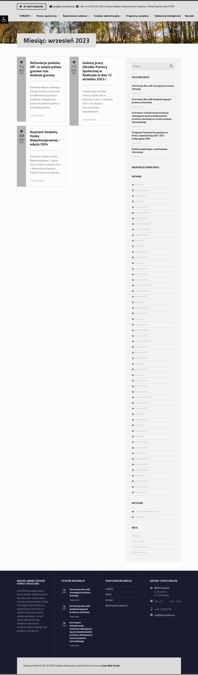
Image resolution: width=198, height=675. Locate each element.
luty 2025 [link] (139, 263)
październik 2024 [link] (143, 285)
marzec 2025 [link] (141, 257)
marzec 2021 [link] (141, 492)
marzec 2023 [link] (141, 369)
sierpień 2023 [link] (141, 352)
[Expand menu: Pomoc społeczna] (58, 16)
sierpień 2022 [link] (141, 408)
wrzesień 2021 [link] (142, 464)
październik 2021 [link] (143, 458)
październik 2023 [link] (143, 341)
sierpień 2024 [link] (141, 296)
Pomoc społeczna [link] (46, 16)
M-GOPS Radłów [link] (33, 6)
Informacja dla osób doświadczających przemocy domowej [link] (151, 101)
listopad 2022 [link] (141, 391)
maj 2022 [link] (139, 425)
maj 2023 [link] (139, 363)
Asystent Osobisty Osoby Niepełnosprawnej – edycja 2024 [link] (45, 138)
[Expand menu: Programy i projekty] (150, 16)
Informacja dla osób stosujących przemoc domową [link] (153, 87)
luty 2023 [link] (139, 375)
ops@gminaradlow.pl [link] (63, 6)
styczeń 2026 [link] (141, 207)
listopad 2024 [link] (141, 279)
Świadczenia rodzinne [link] (75, 16)
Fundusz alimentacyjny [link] (107, 16)
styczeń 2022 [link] (141, 442)
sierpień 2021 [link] (141, 470)
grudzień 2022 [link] (141, 386)
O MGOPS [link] (24, 16)
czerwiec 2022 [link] (141, 419)
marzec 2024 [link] (141, 313)
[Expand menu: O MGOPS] (31, 16)
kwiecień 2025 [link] (141, 252)
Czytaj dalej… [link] (37, 115)
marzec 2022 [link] (141, 431)
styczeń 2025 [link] (141, 268)
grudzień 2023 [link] (141, 330)
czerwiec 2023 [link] (141, 358)
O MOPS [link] (109, 589)
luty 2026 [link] (139, 201)
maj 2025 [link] (139, 246)
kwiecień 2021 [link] (141, 487)
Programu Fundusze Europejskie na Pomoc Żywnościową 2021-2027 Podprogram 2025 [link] (150, 135)
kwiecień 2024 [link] (141, 308)
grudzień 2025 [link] (141, 212)
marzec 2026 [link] (141, 196)
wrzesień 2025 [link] (142, 229)
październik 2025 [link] (143, 224)
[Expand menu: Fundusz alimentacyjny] (121, 16)
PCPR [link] (171, 6)
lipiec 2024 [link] (140, 302)
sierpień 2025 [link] (141, 235)
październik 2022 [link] (143, 397)
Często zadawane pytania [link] (147, 511)
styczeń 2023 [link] (141, 380)
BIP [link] (102, 6)
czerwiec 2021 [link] (141, 481)
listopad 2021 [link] (141, 453)
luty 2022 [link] (139, 436)
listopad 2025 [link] (141, 218)
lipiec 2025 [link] (140, 240)
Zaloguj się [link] (137, 536)
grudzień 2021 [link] (141, 447)
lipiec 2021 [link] (140, 475)
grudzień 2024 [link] (141, 274)
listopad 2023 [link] (141, 335)
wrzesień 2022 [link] (142, 403)
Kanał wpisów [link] (138, 541)
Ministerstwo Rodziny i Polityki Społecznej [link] (144, 6)
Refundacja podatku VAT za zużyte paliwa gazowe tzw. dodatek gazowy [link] (45, 69)
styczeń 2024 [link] (141, 324)
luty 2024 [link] (139, 319)
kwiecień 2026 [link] (141, 190)
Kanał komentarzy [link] (140, 547)
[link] (4, 19)
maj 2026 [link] (139, 184)
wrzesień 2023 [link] (142, 347)
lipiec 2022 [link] (140, 414)
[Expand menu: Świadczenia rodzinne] (89, 16)
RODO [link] (108, 594)
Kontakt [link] (189, 16)
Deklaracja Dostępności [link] (168, 16)
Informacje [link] (140, 517)
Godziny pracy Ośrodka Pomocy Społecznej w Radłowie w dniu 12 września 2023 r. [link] (97, 71)
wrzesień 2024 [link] (142, 291)
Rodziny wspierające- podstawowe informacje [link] (149, 150)
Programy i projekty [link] (137, 16)
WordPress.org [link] (139, 552)
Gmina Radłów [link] (113, 6)
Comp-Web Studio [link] (110, 665)
